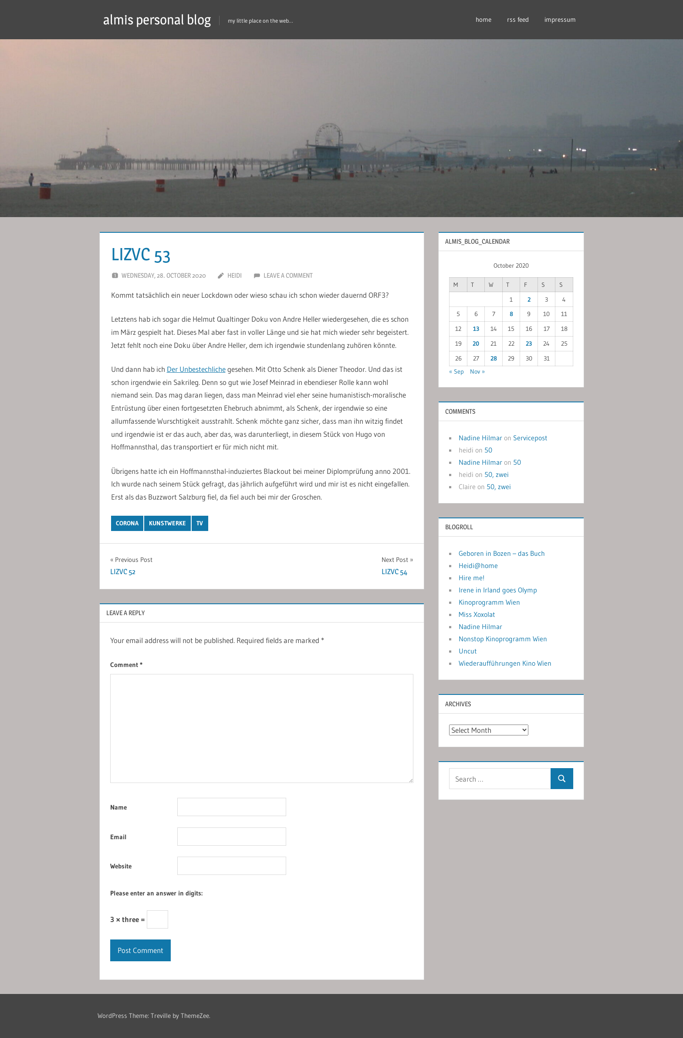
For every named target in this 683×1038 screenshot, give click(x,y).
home (483, 19)
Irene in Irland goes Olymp (498, 589)
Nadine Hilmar (480, 437)
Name (118, 807)
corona (127, 523)
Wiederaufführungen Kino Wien (505, 663)
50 (488, 450)
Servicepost (530, 437)
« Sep (456, 371)
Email (118, 837)
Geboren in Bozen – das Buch (502, 553)
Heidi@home (478, 565)
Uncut (468, 651)
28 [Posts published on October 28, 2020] (493, 358)
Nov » (477, 371)
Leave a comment (288, 275)
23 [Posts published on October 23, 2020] (529, 343)
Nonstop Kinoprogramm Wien (503, 638)
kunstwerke (167, 523)
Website (121, 866)
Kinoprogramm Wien (489, 602)
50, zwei (496, 474)
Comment (126, 664)
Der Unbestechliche (196, 369)
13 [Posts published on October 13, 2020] (476, 329)
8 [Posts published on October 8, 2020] (511, 314)
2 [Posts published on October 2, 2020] (529, 299)
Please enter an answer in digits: (156, 892)
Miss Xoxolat (477, 614)
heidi (234, 275)
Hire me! (471, 577)
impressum (560, 19)
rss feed (518, 19)
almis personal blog (159, 19)
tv (199, 523)
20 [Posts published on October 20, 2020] (476, 343)
